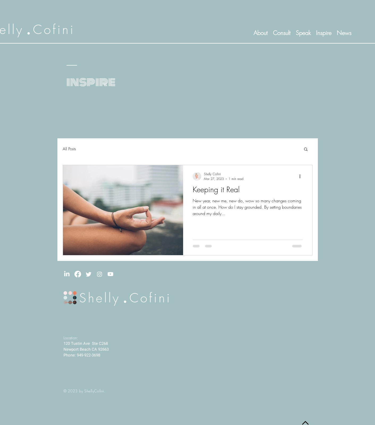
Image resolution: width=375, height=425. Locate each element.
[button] (305, 149)
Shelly (99, 298)
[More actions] (302, 176)
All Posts (69, 149)
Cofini (54, 29)
